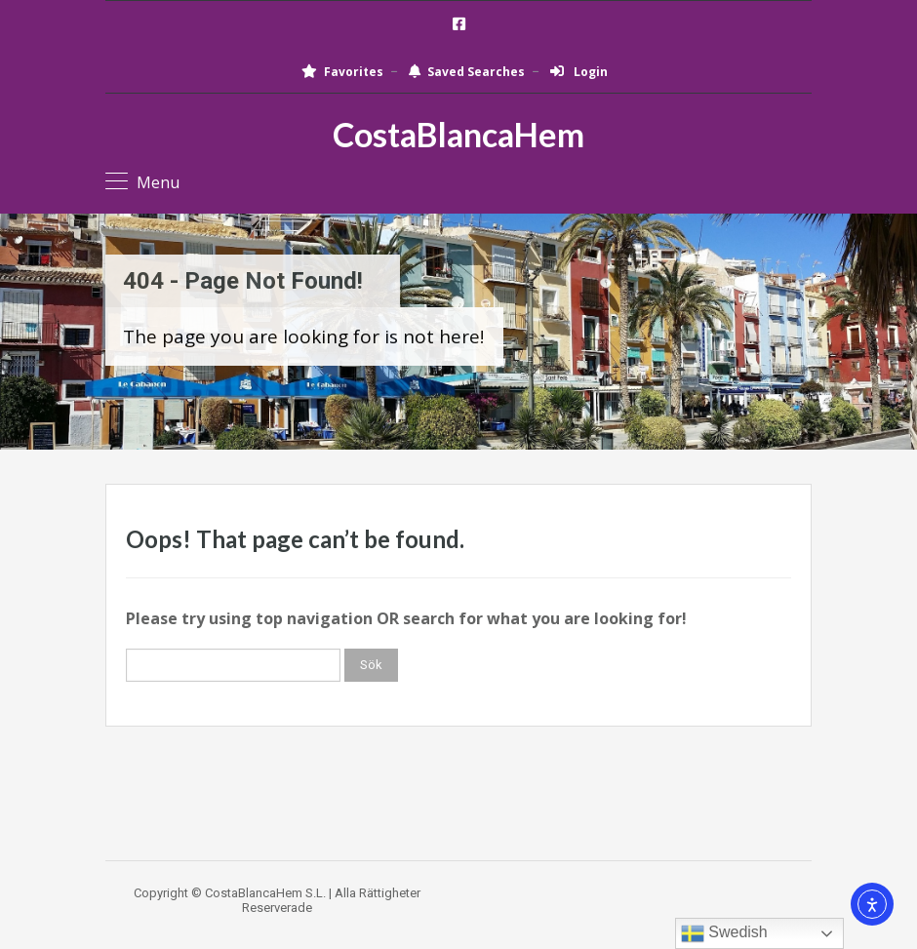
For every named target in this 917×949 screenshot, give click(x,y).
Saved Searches (467, 71)
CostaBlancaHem (458, 134)
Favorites (342, 71)
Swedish (724, 933)
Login (579, 71)
